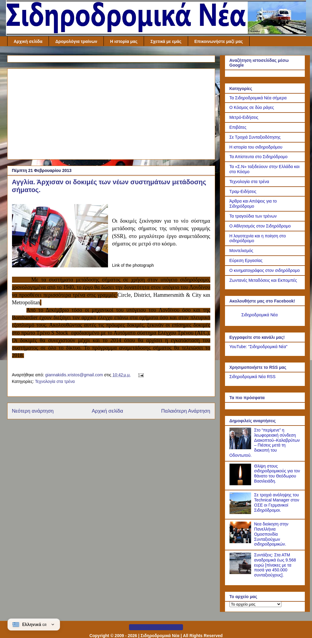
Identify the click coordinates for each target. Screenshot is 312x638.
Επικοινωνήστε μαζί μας (218, 41)
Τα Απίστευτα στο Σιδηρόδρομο (259, 156)
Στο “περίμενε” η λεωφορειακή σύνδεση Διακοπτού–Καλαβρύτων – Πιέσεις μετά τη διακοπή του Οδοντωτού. (265, 443)
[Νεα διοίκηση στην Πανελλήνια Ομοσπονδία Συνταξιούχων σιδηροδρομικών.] (241, 541)
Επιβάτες (238, 127)
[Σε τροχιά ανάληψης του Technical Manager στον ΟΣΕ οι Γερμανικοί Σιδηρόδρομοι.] (241, 512)
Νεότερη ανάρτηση (33, 411)
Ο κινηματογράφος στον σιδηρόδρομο (265, 270)
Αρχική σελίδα (28, 41)
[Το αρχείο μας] (255, 604)
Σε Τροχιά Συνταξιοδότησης (255, 137)
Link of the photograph (133, 265)
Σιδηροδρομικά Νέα (260, 314)
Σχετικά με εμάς (165, 41)
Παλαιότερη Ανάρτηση (185, 411)
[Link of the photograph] (60, 236)
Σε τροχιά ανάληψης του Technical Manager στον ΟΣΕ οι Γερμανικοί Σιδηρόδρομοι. (276, 502)
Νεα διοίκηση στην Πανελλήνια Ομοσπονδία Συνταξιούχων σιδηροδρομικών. (271, 534)
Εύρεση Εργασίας (246, 260)
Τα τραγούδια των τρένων (253, 216)
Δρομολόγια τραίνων (76, 41)
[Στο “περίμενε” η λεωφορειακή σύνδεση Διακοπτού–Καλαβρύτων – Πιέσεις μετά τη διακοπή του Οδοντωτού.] (241, 447)
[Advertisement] (111, 113)
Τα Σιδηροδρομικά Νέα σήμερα (258, 97)
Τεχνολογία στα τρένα (55, 381)
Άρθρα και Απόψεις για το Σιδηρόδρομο (253, 204)
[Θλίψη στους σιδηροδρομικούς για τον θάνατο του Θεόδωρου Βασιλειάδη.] (241, 483)
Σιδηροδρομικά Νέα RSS (253, 376)
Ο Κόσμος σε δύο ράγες (252, 107)
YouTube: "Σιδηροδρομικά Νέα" (259, 346)
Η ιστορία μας (123, 41)
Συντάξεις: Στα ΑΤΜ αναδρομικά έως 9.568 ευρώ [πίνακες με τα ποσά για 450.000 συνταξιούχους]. (275, 564)
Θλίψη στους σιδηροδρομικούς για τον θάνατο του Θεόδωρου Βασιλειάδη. (277, 473)
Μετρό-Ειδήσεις (244, 117)
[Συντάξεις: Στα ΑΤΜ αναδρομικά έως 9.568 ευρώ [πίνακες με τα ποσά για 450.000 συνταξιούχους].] (241, 572)
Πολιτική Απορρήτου (156, 627)
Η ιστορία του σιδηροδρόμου (256, 147)
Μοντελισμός (242, 250)
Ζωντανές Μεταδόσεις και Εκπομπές (263, 280)
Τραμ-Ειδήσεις (243, 191)
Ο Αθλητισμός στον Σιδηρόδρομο (260, 226)
